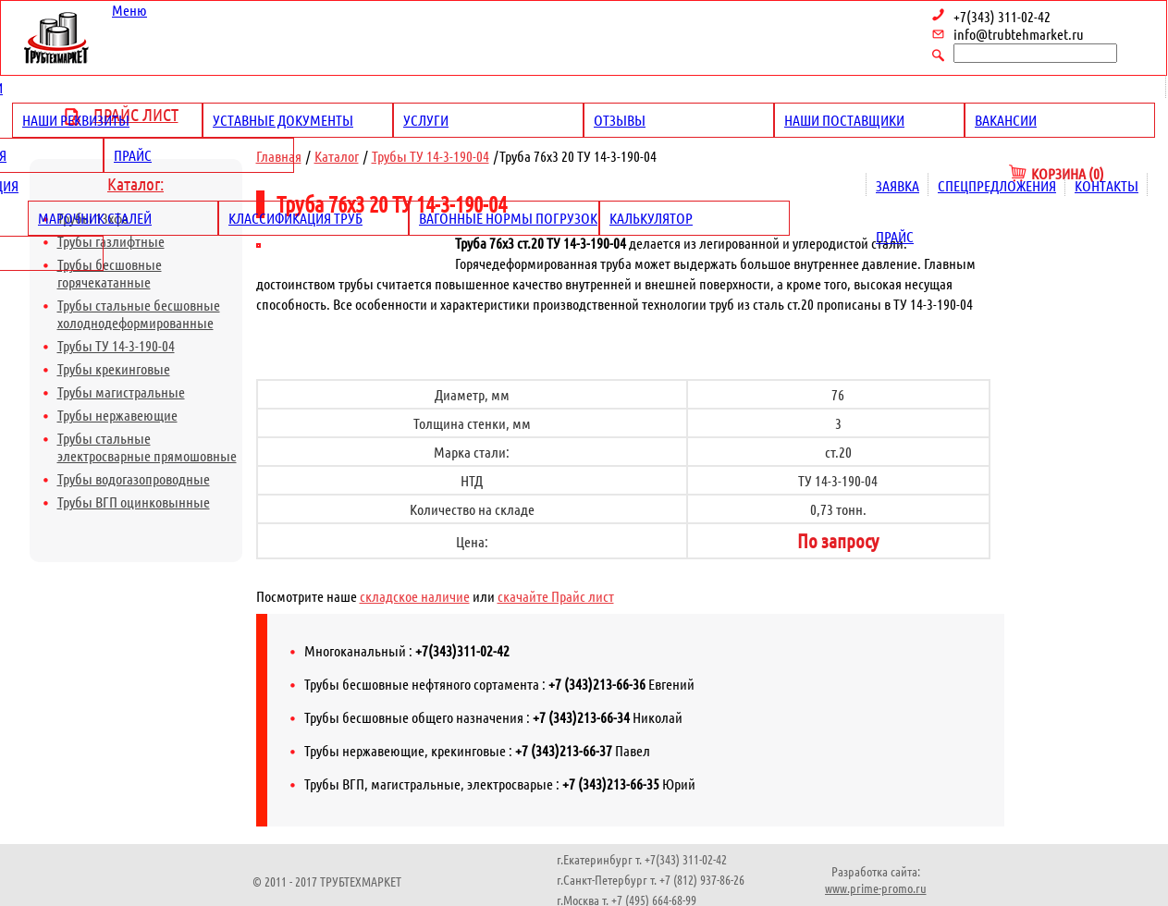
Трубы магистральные (121, 391)
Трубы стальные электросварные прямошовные (147, 446)
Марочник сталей (95, 217)
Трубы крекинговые (113, 368)
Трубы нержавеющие (117, 414)
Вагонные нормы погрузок (508, 217)
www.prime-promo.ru (876, 887)
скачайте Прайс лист (556, 596)
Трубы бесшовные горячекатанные (109, 272)
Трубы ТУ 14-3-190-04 (116, 345)
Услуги (426, 120)
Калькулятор (651, 217)
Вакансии (1006, 120)
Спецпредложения (997, 185)
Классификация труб (295, 217)
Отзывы (619, 120)
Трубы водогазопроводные (133, 478)
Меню (129, 9)
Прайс (133, 155)
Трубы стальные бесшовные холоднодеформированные (138, 313)
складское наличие (415, 596)
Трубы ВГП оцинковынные (133, 501)
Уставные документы (283, 120)
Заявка (897, 185)
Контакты (1106, 185)
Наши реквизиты (75, 120)
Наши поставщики (844, 120)
